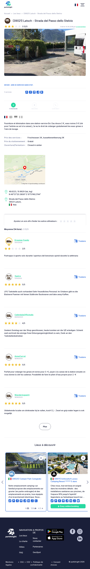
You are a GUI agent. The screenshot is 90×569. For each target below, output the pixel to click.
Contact (55, 106)
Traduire (80, 241)
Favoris (34, 106)
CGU (22, 562)
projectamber (81, 27)
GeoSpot (37, 552)
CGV (28, 562)
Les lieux (17, 13)
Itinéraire (13, 106)
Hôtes (21, 547)
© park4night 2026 (76, 562)
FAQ (21, 552)
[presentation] (8, 52)
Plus (45, 426)
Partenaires (38, 546)
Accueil (7, 13)
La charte (23, 541)
